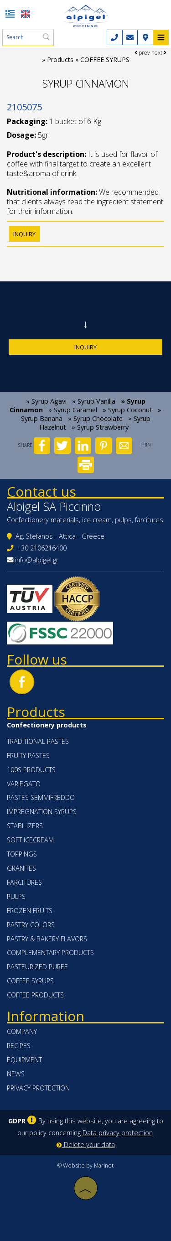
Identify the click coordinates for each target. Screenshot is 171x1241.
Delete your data (86, 1144)
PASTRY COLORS (31, 924)
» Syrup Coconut (127, 409)
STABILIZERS (25, 825)
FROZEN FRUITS (29, 910)
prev (142, 53)
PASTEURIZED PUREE (37, 966)
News (16, 1074)
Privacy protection (38, 1088)
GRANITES (21, 868)
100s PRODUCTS (31, 769)
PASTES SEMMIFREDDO (41, 797)
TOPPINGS (22, 854)
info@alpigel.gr (36, 560)
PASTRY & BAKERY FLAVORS (47, 939)
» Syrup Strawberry (100, 427)
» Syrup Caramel (72, 409)
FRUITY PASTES (28, 755)
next (158, 53)
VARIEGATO (24, 783)
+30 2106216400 (42, 548)
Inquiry (85, 347)
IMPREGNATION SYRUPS (42, 811)
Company (22, 1031)
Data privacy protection (118, 1132)
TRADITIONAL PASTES (38, 741)
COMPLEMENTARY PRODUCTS (50, 952)
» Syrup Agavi (46, 401)
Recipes (19, 1045)
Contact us (41, 491)
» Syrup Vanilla (93, 401)
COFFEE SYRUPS (30, 980)
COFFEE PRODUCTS (35, 995)
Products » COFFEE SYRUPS (88, 59)
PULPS (16, 896)
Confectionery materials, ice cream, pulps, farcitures (85, 519)
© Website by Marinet (85, 1165)
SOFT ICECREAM (30, 840)
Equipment (24, 1059)
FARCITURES (24, 882)
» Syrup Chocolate (95, 418)
